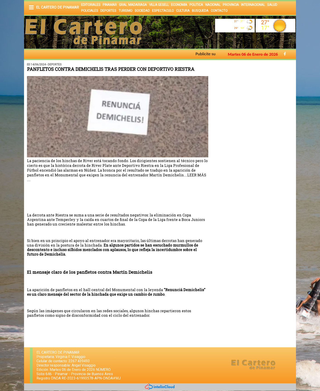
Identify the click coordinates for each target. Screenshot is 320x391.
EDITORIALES (90, 5)
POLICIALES (89, 10)
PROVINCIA (231, 5)
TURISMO (125, 10)
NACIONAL (213, 5)
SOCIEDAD (142, 10)
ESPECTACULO (163, 10)
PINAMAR (110, 5)
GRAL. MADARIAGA (133, 5)
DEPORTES (108, 10)
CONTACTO (219, 10)
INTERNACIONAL (253, 5)
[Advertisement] (254, 94)
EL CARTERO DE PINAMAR (57, 7)
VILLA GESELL (159, 5)
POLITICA (196, 5)
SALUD (272, 5)
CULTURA (183, 10)
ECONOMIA (179, 5)
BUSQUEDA (200, 10)
